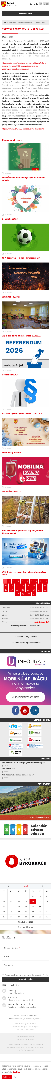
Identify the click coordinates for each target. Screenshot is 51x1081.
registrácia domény (37, 1047)
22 (23, 589)
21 (17, 589)
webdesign (20, 1039)
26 (45, 589)
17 (39, 585)
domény (27, 1047)
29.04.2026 (8, 215)
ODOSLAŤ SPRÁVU (25, 979)
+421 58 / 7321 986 (29, 636)
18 (45, 585)
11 (6, 585)
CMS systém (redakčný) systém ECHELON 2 (21, 1044)
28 (23, 594)
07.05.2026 (8, 173)
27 (18, 594)
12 (11, 585)
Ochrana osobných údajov (25, 1029)
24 (34, 589)
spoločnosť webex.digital (25, 1050)
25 (39, 589)
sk (41, 4)
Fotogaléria (44, 784)
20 (11, 589)
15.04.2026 (8, 409)
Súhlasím (7, 1077)
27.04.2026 (8, 292)
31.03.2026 (8, 448)
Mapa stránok (19, 1024)
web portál (39, 1044)
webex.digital (29, 1039)
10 (46, 581)
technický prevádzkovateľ (25, 1036)
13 (17, 585)
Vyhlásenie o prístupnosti (20, 1027)
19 (6, 589)
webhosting (11, 1047)
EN (47, 4)
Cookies (16, 1072)
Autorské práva (34, 1027)
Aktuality (12, 22)
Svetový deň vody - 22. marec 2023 (32, 22)
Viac (15, 1077)
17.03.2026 (8, 568)
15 (28, 585)
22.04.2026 (8, 370)
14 (23, 585)
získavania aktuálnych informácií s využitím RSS (25, 1019)
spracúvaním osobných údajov (36, 975)
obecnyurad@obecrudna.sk (28, 642)
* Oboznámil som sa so (25, 975)
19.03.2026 (8, 526)
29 (29, 594)
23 (28, 589)
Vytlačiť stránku (30, 1024)
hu (44, 4)
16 (34, 585)
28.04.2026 (8, 254)
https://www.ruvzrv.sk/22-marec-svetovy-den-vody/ (22, 129)
